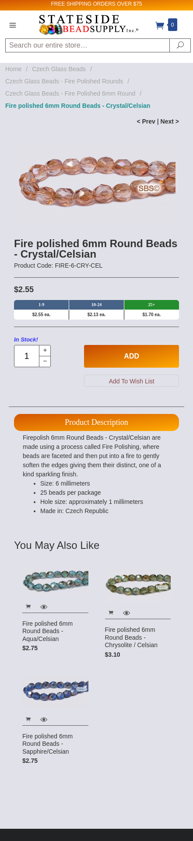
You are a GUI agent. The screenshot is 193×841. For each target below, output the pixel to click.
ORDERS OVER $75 (117, 4)
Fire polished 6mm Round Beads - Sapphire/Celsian (47, 744)
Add (131, 356)
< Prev (146, 121)
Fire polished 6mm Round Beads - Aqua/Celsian (47, 631)
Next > (170, 121)
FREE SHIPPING (71, 4)
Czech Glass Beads (59, 68)
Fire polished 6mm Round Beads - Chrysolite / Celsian (131, 637)
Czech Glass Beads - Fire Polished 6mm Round (70, 93)
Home (13, 68)
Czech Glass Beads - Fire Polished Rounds (64, 81)
